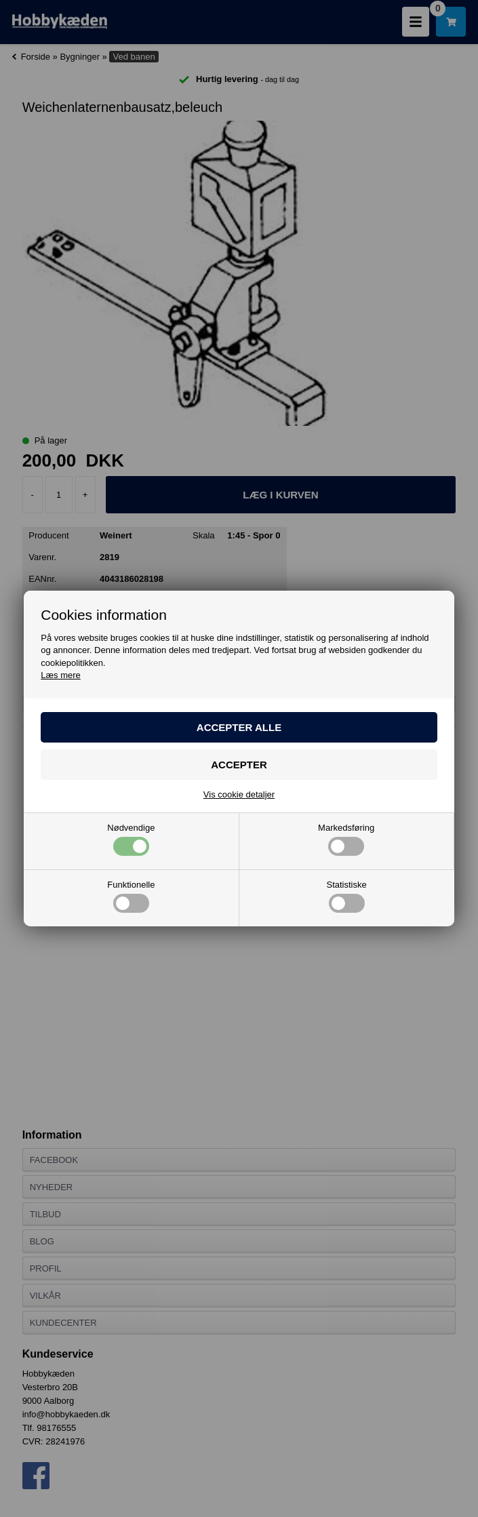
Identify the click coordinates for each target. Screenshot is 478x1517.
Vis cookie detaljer (239, 794)
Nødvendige (131, 839)
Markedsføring (346, 839)
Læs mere (61, 675)
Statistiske (347, 896)
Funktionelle (131, 896)
